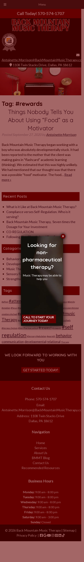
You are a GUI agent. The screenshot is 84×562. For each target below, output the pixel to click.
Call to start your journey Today (38, 318)
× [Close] (63, 236)
